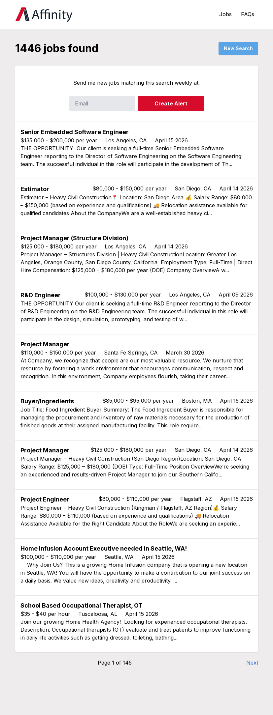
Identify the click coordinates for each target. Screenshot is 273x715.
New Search (238, 48)
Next (252, 662)
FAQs (247, 14)
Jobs (225, 14)
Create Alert (171, 103)
